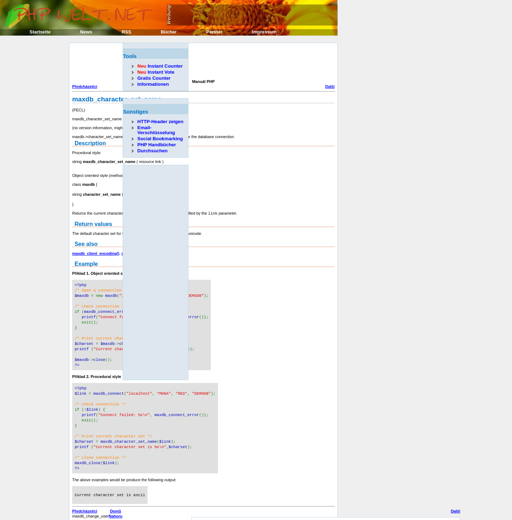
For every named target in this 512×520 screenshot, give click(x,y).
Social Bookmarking (160, 138)
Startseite (40, 32)
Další (330, 86)
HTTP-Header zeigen (160, 121)
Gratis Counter (153, 78)
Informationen (153, 84)
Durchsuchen (152, 150)
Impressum (264, 32)
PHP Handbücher (156, 144)
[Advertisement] (201, 62)
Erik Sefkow (349, 511)
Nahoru (116, 504)
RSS (126, 32)
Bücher (169, 32)
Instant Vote (155, 72)
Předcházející (84, 86)
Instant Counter (159, 66)
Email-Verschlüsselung (156, 130)
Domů (115, 499)
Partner (214, 32)
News (86, 32)
